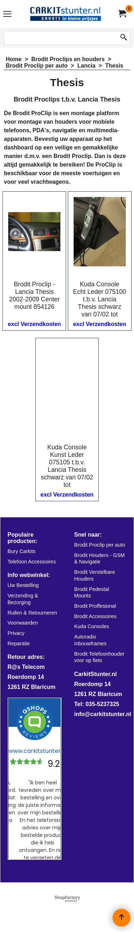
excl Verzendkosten (34, 324)
